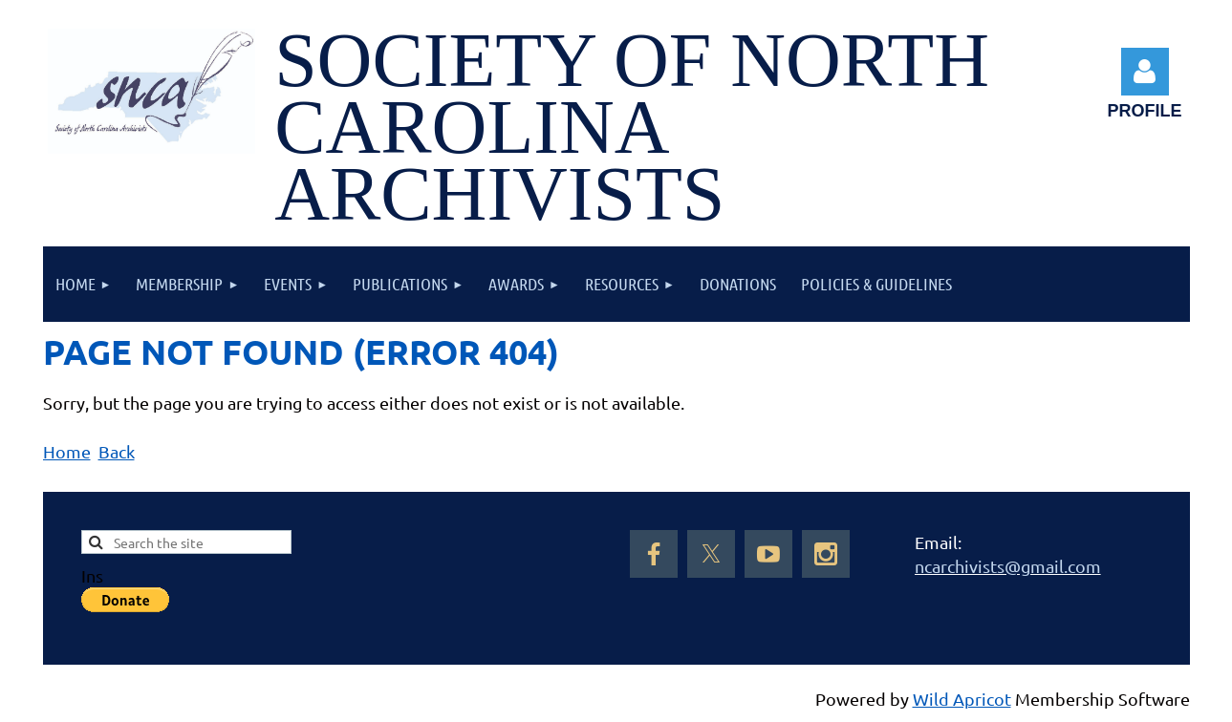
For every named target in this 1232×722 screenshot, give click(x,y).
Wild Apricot (962, 699)
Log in (1145, 72)
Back (116, 451)
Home (67, 451)
